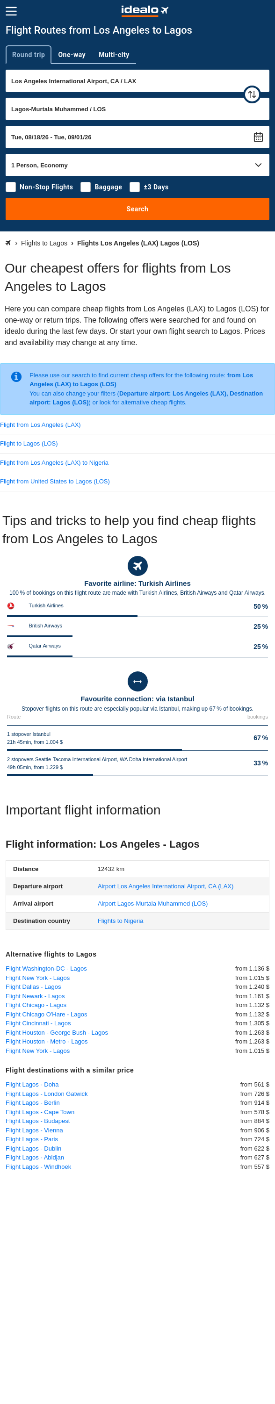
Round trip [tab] (28, 54)
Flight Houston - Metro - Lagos (47, 1041)
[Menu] (11, 11)
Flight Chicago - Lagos (36, 1004)
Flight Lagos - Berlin (33, 1102)
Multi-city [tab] (114, 54)
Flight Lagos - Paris (32, 1139)
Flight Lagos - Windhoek (38, 1166)
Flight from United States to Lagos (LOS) (55, 481)
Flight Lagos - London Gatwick (47, 1093)
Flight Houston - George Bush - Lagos (57, 1032)
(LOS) (153, 903)
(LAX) (166, 886)
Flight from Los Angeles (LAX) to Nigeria (54, 462)
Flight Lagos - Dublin (33, 1148)
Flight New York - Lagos (38, 977)
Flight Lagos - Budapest (38, 1120)
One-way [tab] (72, 54)
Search (138, 209)
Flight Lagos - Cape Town (40, 1112)
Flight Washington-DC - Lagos (46, 968)
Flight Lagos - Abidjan (35, 1157)
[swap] (252, 94)
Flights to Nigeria (121, 920)
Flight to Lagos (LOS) (29, 443)
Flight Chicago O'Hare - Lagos (46, 1014)
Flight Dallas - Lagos (33, 986)
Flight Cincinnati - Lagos (38, 1023)
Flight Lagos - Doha (32, 1084)
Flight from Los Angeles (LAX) (40, 424)
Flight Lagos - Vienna (34, 1130)
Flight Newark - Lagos (35, 996)
